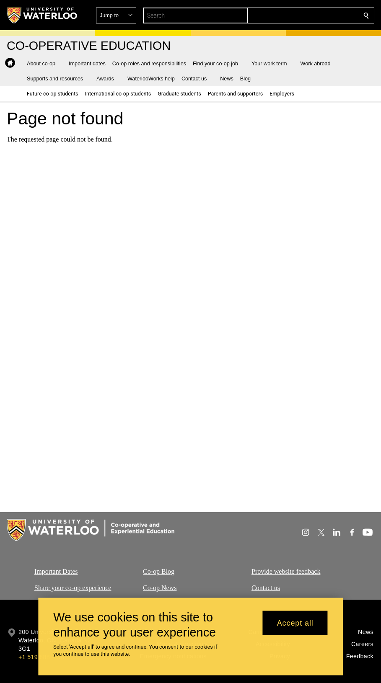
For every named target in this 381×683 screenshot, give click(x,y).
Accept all (295, 626)
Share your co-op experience (72, 587)
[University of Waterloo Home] (42, 15)
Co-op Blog (158, 571)
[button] (305, 15)
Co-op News (159, 587)
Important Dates (56, 571)
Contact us (265, 587)
